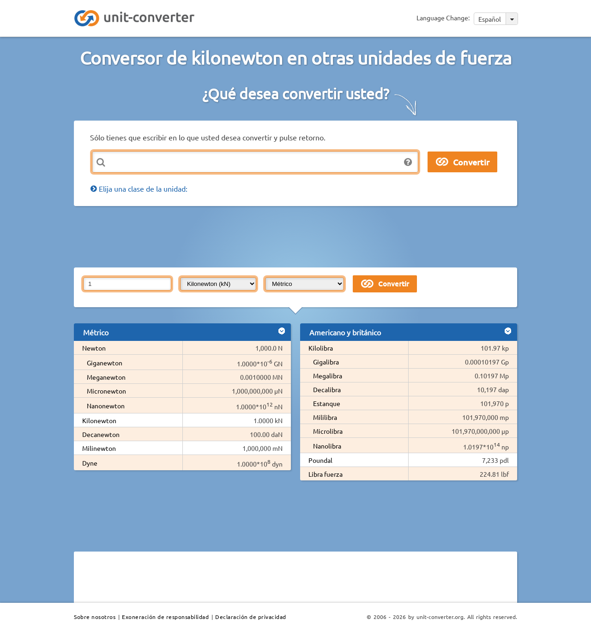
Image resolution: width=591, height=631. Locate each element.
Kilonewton (99, 420)
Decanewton (101, 434)
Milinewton (99, 448)
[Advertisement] (298, 236)
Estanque (326, 403)
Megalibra (327, 375)
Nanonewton (106, 405)
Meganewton (106, 377)
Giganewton (104, 362)
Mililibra (325, 417)
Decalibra (327, 389)
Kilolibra (320, 348)
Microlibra (328, 431)
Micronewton (106, 391)
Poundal (320, 460)
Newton (94, 348)
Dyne (89, 463)
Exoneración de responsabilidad (165, 616)
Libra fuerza (325, 474)
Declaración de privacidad (250, 616)
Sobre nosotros (94, 616)
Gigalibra (326, 362)
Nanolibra (327, 446)
